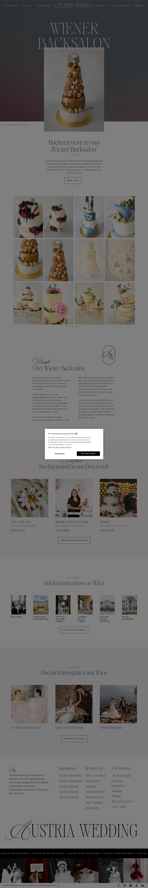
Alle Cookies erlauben (88, 453)
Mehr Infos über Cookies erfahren (60, 447)
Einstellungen (60, 453)
